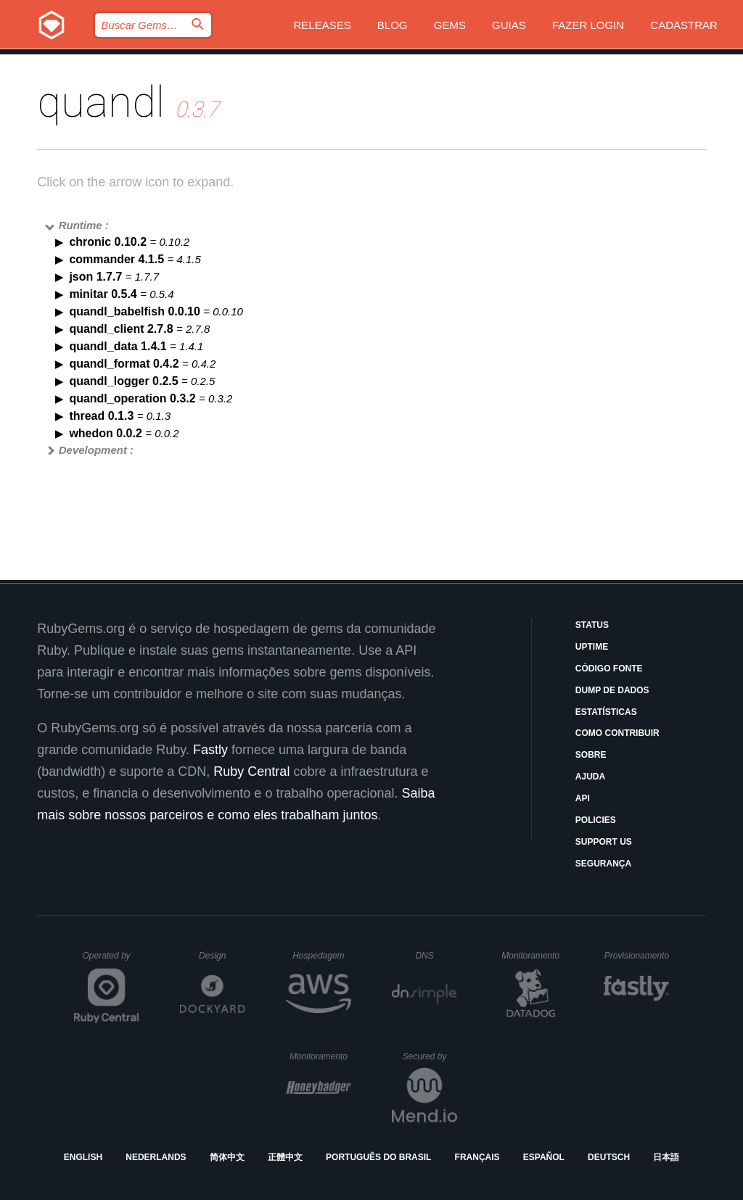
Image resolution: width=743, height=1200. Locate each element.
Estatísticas (606, 712)
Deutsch (609, 1157)
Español (544, 1157)
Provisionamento (637, 956)
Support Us (603, 842)
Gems (450, 25)
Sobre (591, 755)
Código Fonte (609, 668)
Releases (321, 25)
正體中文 (285, 1157)
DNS (436, 956)
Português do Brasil (378, 1157)
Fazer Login (588, 25)
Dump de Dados (612, 690)
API (582, 798)
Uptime (591, 647)
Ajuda (590, 776)
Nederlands (156, 1157)
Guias (509, 25)
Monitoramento (532, 956)
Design (222, 956)
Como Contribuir (617, 733)
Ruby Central (251, 771)
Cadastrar (684, 25)
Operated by (111, 961)
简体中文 (227, 1157)
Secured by (430, 1056)
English (83, 1157)
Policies (595, 820)
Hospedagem (321, 956)
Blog (392, 25)
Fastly (210, 749)
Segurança (603, 863)
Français (477, 1157)
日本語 (666, 1157)
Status (592, 625)
